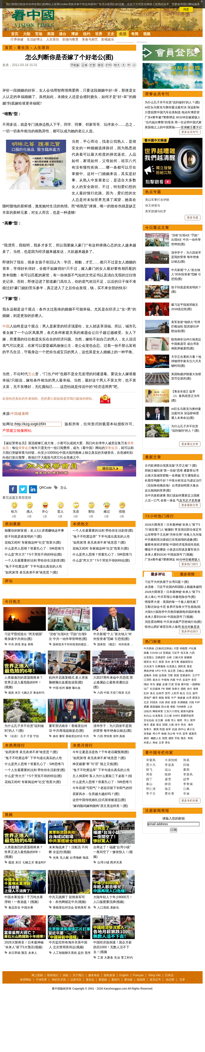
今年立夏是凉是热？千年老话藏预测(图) (100, 806)
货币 (167, 693)
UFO (158, 670)
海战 (85, 911)
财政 (161, 697)
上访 (189, 706)
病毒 (146, 652)
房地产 (148, 697)
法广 (146, 688)
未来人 (32, 1006)
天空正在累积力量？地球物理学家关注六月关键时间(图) (186, 361)
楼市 (155, 697)
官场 (38, 34)
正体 (84, 65)
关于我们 (78, 1029)
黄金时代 (38, 746)
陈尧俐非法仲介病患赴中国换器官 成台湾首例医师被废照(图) (186, 344)
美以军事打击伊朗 (157, 199)
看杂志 (90, 1033)
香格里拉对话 (74, 790)
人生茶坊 (52, 39)
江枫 (186, 788)
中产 (173, 697)
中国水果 (27, 961)
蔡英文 (196, 697)
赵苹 (186, 779)
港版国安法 (186, 661)
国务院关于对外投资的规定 (69, 698)
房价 (167, 702)
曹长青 (169, 793)
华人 (173, 720)
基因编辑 (155, 706)
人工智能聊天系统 (65, 1006)
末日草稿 (14, 1006)
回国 (165, 724)
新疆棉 (188, 657)
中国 (6, 362)
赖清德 (189, 670)
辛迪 (186, 793)
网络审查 (158, 711)
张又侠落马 (152, 205)
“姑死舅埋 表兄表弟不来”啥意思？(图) (31, 626)
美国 (50, 34)
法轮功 (148, 711)
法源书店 (75, 1033)
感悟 (171, 738)
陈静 (168, 774)
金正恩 (172, 670)
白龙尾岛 (158, 715)
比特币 (160, 693)
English (124, 1029)
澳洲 (156, 729)
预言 (24, 1006)
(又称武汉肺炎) (164, 648)
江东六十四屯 (172, 711)
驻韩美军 (81, 961)
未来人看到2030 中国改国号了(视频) (169, 554)
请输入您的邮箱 (173, 818)
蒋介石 (191, 729)
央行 (189, 688)
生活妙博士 (35, 39)
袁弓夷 (175, 661)
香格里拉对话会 (63, 961)
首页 (14, 34)
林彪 (164, 733)
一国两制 (195, 684)
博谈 (74, 34)
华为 (152, 684)
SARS (176, 715)
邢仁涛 (151, 788)
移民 (179, 720)
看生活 (23, 48)
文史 (110, 34)
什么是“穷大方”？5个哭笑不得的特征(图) (33, 608)
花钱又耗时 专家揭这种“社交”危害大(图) (33, 596)
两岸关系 (116, 916)
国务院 (101, 698)
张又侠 (184, 652)
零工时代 (127, 1011)
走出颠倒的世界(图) (158, 490)
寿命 (155, 742)
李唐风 (188, 774)
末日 (17, 746)
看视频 (102, 1033)
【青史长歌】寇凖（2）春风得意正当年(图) (185, 396)
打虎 (171, 684)
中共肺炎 (149, 648)
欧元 (182, 693)
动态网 (170, 1033)
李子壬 (151, 793)
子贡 (29, 790)
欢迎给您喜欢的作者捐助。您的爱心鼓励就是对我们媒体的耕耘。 (48, 452)
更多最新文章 (189, 505)
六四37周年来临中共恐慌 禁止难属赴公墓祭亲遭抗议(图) (113, 736)
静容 (168, 784)
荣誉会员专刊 (157, 94)
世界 (98, 34)
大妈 (161, 702)
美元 (152, 693)
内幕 (172, 679)
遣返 (152, 724)
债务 (195, 688)
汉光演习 (149, 666)
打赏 (92, 65)
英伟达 (89, 1006)
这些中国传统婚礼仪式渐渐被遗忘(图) (99, 853)
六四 (100, 746)
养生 (167, 742)
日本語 (169, 1029)
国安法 (148, 661)
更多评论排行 (189, 631)
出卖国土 (149, 657)
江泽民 (148, 679)
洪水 (167, 661)
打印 (109, 65)
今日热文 (13, 656)
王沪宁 (196, 675)
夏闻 (186, 769)
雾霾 (146, 706)
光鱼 (56, 911)
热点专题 (153, 192)
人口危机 (103, 961)
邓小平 (156, 733)
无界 (182, 1033)
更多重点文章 (189, 444)
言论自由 (149, 720)
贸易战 (167, 652)
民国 (162, 729)
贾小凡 (151, 764)
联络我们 (52, 1029)
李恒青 (108, 790)
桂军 (168, 729)
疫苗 (161, 661)
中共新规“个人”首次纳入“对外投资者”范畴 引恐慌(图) (186, 274)
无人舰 (64, 911)
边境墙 (163, 675)
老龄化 (114, 961)
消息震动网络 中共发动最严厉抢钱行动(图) (173, 621)
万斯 (170, 675)
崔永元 (156, 679)
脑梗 (68, 741)
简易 (186, 760)
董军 (62, 790)
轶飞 (149, 769)
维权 (172, 706)
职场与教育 (70, 39)
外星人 (148, 742)
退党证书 (155, 1033)
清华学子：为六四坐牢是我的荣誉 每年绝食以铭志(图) (186, 257)
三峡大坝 (178, 657)
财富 (167, 697)
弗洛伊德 (149, 670)
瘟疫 (11, 746)
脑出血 (76, 741)
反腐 (165, 684)
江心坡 (168, 715)
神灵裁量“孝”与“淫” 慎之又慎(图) (95, 818)
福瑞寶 (141, 1033)
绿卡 (177, 724)
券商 (30, 698)
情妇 (146, 684)
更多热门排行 (189, 564)
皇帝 (185, 733)
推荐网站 (25, 1033)
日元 (188, 693)
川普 (176, 648)
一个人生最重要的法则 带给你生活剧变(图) (35, 614)
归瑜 (186, 764)
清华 (116, 790)
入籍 (171, 724)
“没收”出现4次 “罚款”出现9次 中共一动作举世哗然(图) (186, 239)
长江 (155, 661)
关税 (155, 675)
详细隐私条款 (40, 9)
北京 (128, 746)
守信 (36, 790)
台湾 (188, 697)
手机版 (75, 65)
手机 (177, 738)
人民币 (175, 693)
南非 (55, 790)
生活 (122, 34)
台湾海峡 (76, 911)
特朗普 (184, 648)
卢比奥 (192, 648)
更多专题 (192, 217)
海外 (191, 724)
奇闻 (134, 34)
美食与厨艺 (90, 39)
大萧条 (108, 1011)
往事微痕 (160, 666)
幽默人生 (156, 738)
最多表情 (187, 574)
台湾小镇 (103, 916)
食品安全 (14, 961)
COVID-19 (156, 652)
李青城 (188, 784)
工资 (100, 1011)
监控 (81, 1006)
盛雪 (168, 779)
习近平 (176, 652)
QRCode (45, 541)
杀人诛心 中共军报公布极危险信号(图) (170, 596)
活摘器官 (160, 657)
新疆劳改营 (187, 715)
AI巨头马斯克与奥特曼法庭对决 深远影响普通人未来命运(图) (186, 413)
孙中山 (182, 729)
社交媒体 (155, 688)
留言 (101, 65)
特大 (117, 65)
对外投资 (124, 698)
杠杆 (146, 693)
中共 (11, 698)
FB (163, 688)
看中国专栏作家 (159, 753)
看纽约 (115, 1033)
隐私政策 (109, 1029)
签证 (158, 724)
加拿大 (176, 688)
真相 (122, 790)
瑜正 (168, 788)
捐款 (65, 1029)
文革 (161, 742)
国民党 (182, 666)
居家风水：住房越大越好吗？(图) (96, 847)
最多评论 (158, 574)
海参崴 (181, 697)
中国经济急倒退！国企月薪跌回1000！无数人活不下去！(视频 (112, 1001)
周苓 (149, 774)
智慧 (164, 738)
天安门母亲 (117, 746)
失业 (117, 1011)
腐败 (158, 684)
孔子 (23, 790)
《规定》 (112, 698)
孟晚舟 (148, 675)
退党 (189, 666)
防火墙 (165, 706)
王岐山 (180, 670)
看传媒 (128, 1033)
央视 (167, 720)
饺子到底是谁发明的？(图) (23, 590)
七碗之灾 (26, 746)
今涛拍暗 (171, 760)
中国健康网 (20, 468)
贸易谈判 (185, 675)
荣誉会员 (24, 501)
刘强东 (154, 702)
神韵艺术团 (59, 1033)
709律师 (181, 706)
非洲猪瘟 (182, 702)
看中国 (35, 18)
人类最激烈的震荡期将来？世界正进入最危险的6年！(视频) (23, 736)
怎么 (31, 428)
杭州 (62, 741)
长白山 (148, 715)
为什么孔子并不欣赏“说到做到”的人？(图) (172, 102)
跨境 (17, 698)
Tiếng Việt (154, 1029)
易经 (147, 738)
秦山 (149, 784)
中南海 (165, 679)
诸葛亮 (193, 733)
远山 (168, 769)
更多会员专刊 (189, 131)
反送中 (186, 679)
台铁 (169, 657)
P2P (197, 702)
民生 (184, 724)
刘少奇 (171, 733)
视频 (146, 34)
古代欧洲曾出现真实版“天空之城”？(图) (171, 465)
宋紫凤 (151, 760)
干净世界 (41, 1033)
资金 (24, 698)
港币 (195, 693)
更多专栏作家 (189, 800)
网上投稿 (37, 1029)
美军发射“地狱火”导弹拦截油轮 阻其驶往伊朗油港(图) (185, 326)
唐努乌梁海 (187, 711)
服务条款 (93, 1029)
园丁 (149, 779)
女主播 (159, 720)
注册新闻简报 (157, 811)
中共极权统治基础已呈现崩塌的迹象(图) (171, 539)
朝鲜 (168, 688)
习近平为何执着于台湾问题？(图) (167, 581)
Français (138, 1029)
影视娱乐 (107, 39)
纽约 (86, 34)
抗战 (174, 729)
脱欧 (183, 688)
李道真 (169, 764)
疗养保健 (17, 39)
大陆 (26, 34)
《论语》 (14, 790)
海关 (146, 724)
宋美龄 (148, 733)
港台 (62, 34)
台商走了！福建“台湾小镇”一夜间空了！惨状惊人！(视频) (113, 905)
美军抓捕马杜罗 (155, 211)
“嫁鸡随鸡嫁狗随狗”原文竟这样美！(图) (100, 859)
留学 (192, 720)
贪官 (194, 679)
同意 (186, 9)
